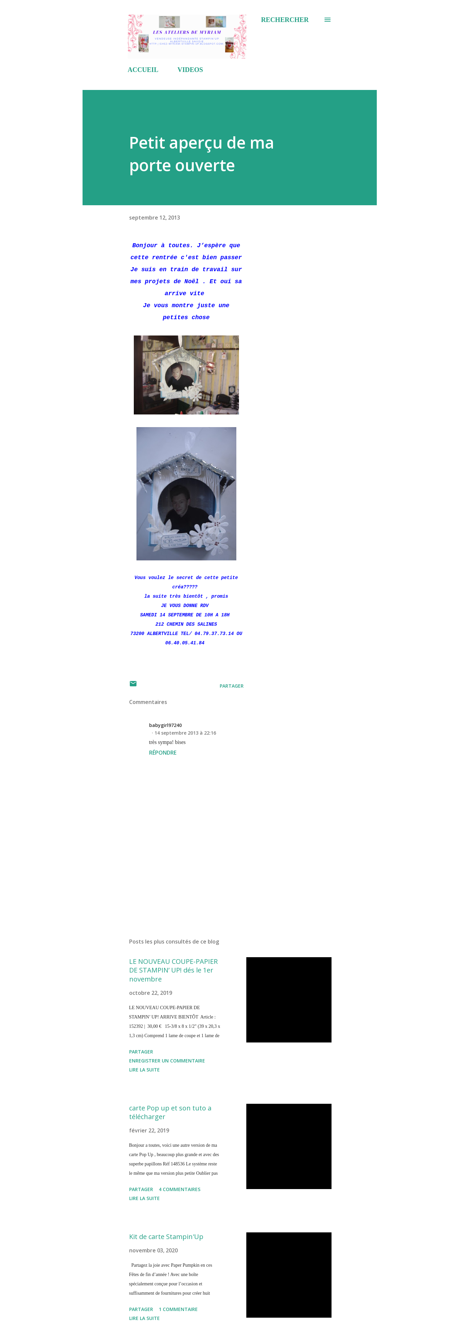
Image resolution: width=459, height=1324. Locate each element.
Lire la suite (144, 1069)
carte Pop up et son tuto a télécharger (170, 1112)
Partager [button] (232, 686)
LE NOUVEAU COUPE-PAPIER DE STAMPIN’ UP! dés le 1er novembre (173, 970)
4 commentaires (179, 1189)
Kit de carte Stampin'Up (166, 1236)
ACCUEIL (143, 69)
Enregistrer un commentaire (167, 1060)
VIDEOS (190, 69)
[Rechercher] (285, 20)
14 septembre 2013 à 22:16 (185, 733)
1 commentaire (178, 1309)
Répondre (162, 752)
